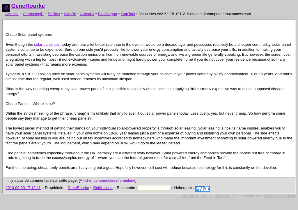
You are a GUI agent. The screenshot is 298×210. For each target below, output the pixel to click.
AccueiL (12, 14)
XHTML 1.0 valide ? (197, 195)
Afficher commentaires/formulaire (107, 180)
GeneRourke (28, 6)
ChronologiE (33, 14)
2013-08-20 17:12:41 (23, 188)
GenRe (70, 14)
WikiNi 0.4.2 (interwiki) (280, 195)
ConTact (128, 14)
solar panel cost (47, 44)
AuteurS (87, 14)
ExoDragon (107, 14)
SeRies (54, 14)
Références (102, 188)
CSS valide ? (223, 195)
